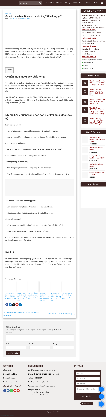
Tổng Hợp (8, 13)
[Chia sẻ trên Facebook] (6, 304)
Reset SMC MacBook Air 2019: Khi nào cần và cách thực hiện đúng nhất (45, 296)
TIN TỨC (87, 3)
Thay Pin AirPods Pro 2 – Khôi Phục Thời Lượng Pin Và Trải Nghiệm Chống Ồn (96, 121)
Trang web (56, 344)
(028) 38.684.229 (53, 374)
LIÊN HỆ (95, 3)
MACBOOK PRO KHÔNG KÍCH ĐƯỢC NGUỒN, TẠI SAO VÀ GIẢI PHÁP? (56, 296)
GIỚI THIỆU (50, 3)
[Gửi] (40, 3)
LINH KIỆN (67, 3)
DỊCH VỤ (59, 3)
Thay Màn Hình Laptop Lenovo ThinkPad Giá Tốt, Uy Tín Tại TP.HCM (10, 296)
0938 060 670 (38, 378)
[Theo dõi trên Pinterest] (14, 390)
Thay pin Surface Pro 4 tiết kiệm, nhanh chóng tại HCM (67, 296)
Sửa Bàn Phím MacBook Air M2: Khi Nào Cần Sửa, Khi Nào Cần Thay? (22, 296)
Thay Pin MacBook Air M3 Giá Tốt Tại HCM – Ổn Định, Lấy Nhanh (97, 83)
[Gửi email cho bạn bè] (13, 304)
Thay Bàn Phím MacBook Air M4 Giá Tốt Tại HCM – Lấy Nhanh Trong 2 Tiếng (96, 111)
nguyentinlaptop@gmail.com (42, 382)
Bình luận (9, 333)
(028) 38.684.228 (41, 374)
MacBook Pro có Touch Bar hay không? (62, 314)
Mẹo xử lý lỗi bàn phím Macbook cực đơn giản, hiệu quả (33, 296)
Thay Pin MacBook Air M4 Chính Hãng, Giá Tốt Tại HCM (97, 101)
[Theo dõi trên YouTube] (18, 390)
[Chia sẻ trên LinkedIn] (20, 304)
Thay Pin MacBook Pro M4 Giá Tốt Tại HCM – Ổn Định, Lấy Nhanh (96, 92)
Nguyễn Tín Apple (25, 18)
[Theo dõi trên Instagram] (8, 390)
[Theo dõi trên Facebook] (4, 390)
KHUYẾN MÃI (77, 3)
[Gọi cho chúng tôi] (11, 390)
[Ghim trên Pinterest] (17, 304)
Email (31, 344)
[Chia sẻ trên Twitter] (10, 304)
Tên (7, 344)
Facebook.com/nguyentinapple (45, 386)
